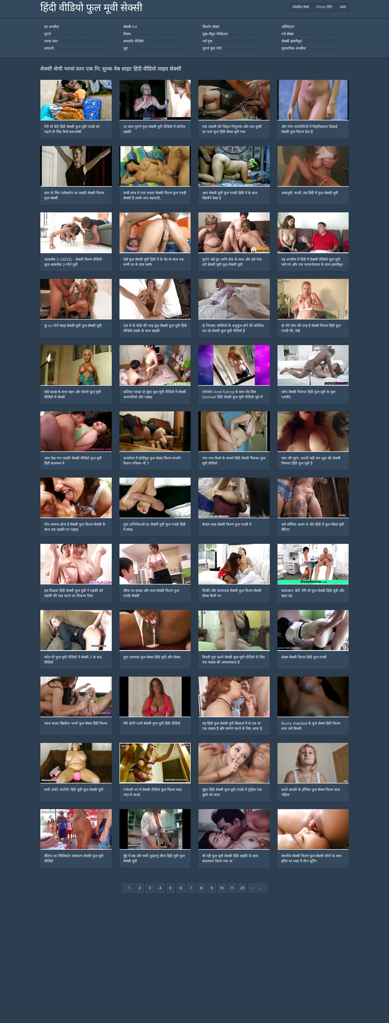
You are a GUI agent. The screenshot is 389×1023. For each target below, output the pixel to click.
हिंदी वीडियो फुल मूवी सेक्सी (91, 7)
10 (222, 888)
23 (242, 888)
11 (232, 888)
